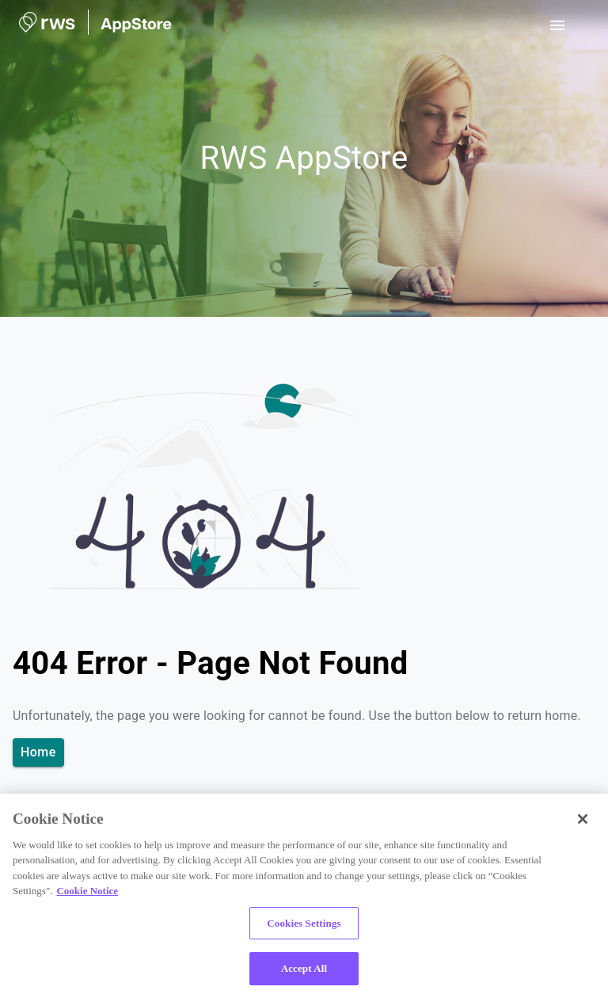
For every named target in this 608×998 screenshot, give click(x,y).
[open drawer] (557, 25)
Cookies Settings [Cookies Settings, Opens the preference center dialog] (303, 923)
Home (38, 752)
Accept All (304, 968)
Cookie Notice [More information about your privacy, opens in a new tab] (87, 891)
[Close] (582, 819)
